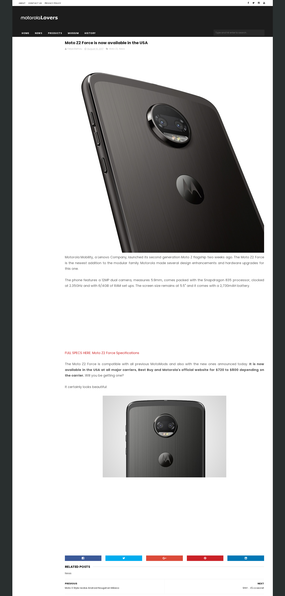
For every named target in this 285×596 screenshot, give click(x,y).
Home (25, 33)
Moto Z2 (154, 50)
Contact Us (35, 3)
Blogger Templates (65, 582)
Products (55, 33)
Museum (73, 33)
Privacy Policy (53, 3)
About (22, 3)
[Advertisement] (184, 285)
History (90, 33)
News (38, 33)
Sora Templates (41, 582)
